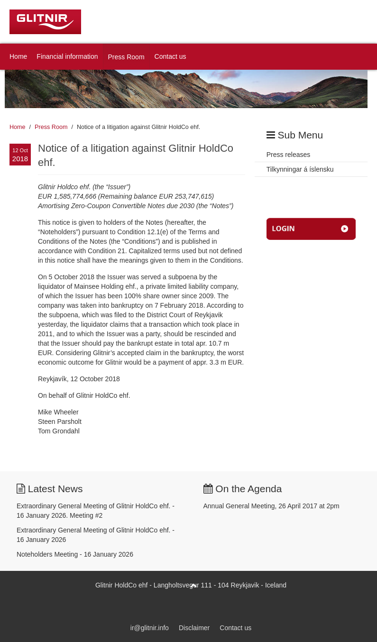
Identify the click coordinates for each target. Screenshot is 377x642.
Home (18, 56)
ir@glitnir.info (149, 628)
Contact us (170, 56)
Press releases (289, 154)
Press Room (126, 57)
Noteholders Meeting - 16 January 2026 (75, 554)
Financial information (67, 56)
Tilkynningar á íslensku (300, 169)
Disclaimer (194, 628)
